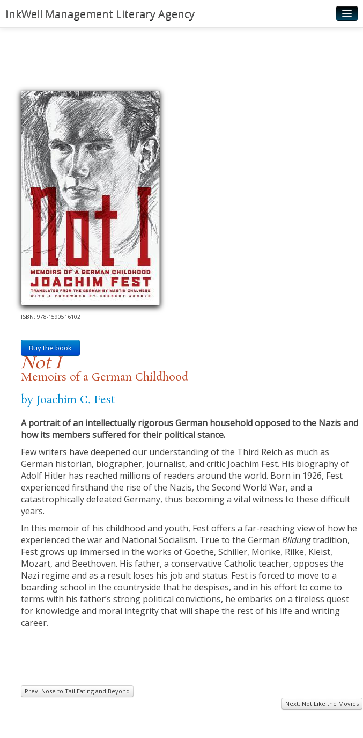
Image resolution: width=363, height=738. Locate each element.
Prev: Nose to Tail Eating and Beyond (77, 691)
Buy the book (50, 348)
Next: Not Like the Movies (322, 703)
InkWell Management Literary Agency (100, 13)
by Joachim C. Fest (68, 399)
